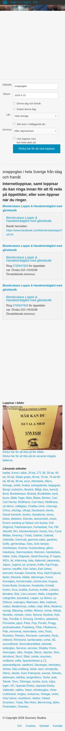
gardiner (52, 539)
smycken (45, 656)
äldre (56, 702)
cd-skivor (8, 506)
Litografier (52, 593)
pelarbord (52, 618)
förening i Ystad (22, 535)
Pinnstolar (9, 623)
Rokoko (19, 635)
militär (31, 606)
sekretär (46, 643)
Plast (27, 623)
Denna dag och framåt (29, 103)
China (6, 510)
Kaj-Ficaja (51, 564)
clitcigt (26, 510)
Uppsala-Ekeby (45, 685)
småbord (8, 660)
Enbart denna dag (26, 109)
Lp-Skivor (45, 598)
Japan (6, 564)
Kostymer (24, 585)
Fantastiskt (40, 527)
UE (12, 685)
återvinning (44, 702)
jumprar (31, 564)
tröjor (52, 681)
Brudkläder (44, 493)
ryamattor (44, 635)
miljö (39, 606)
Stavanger (40, 664)
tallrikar (20, 677)
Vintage (45, 694)
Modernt (56, 606)
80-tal (10, 481)
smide (35, 656)
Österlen (23, 706)
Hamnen (39, 552)
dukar (6, 518)
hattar (6, 556)
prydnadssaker (12, 627)
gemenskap (18, 543)
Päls (5, 631)
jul (23, 564)
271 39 (41, 472)
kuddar (23, 589)
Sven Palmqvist (30, 673)
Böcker (46, 497)
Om (19, 725)
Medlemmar (19, 606)
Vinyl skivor (9, 698)
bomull (54, 489)
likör (16, 593)
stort (41, 669)
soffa (18, 660)
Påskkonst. (50, 627)
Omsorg (28, 618)
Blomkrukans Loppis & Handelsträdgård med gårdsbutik (28, 219)
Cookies (31, 725)
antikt (17, 485)
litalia (41, 593)
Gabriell (48, 535)
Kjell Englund (52, 573)
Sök (35, 2)
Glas (29, 543)
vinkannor (33, 694)
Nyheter (44, 725)
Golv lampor (41, 543)
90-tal (19, 481)
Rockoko (8, 635)
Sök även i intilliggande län (31, 124)
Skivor (38, 652)
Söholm (56, 673)
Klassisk (16, 577)
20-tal (31, 472)
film (15, 531)
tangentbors (34, 677)
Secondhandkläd (29, 643)
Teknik (6, 681)
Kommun (6, 129)
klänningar (37, 577)
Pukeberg (28, 627)
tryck (44, 681)
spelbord (27, 664)
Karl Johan (30, 568)
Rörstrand (20, 639)
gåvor (49, 547)
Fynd (58, 531)
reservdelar (30, 631)
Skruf (18, 656)
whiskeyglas (40, 689)
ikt (11, 560)
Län (8, 114)
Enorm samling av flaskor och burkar (25, 522)
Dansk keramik (12, 514)
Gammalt (21, 539)
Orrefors (39, 618)
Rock (48, 631)
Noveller (8, 614)
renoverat (15, 631)
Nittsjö (57, 610)
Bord (5, 493)
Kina (40, 573)
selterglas (8, 648)
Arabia (25, 485)
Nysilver (48, 614)
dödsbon (16, 518)
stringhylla (51, 669)
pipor (19, 623)
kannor (7, 568)
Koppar (53, 581)
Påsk (39, 627)
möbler (28, 610)
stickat (6, 669)
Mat (42, 602)
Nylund (37, 614)
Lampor (53, 589)
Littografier (9, 598)
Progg (51, 623)
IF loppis (55, 556)
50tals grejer (23, 477)
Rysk (55, 635)
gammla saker (36, 539)
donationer (38, 514)
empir (52, 518)
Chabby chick (36, 506)
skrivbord (8, 656)
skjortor (47, 652)
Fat (50, 527)
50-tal (10, 477)
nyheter (18, 614)
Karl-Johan (44, 568)
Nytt (56, 614)
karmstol (8, 573)
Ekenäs (27, 518)
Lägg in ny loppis (20, 2)
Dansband (38, 510)
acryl (27, 481)
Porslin (42, 623)
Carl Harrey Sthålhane (16, 502)
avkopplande (39, 485)
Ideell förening (40, 556)
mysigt (7, 610)
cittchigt (16, 510)
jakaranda (53, 560)
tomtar (36, 681)
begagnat (54, 485)
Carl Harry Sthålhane (44, 502)
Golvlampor (10, 547)
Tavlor (46, 677)
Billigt (38, 489)
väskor (36, 698)
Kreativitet (38, 585)
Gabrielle (8, 539)
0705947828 (20, 265)
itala (30, 560)
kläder (26, 577)
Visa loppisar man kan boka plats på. (26, 140)
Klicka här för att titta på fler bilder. (24, 451)
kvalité (43, 589)
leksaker (8, 593)
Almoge (7, 485)
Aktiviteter (37, 481)
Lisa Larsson (29, 593)
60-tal (35, 477)
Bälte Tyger (18, 497)
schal (47, 639)
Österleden (9, 706)
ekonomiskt (41, 518)
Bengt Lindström (13, 489)
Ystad (19, 702)
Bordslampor (18, 493)
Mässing (17, 610)
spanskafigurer (12, 664)
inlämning (21, 560)
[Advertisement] (32, 43)
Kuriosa (33, 589)
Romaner (31, 635)
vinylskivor (24, 698)
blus (45, 489)
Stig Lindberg (20, 669)
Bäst (29, 497)
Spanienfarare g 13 (34, 660)
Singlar (28, 652)
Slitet (26, 656)
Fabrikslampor (23, 527)
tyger (6, 685)
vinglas (21, 694)
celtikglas (21, 506)
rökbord (7, 639)
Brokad (31, 493)
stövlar (15, 673)
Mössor (38, 610)
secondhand (10, 643)
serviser (32, 648)
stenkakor (54, 664)
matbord (51, 602)
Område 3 (15, 618)
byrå (55, 493)
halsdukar (9, 552)
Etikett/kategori (6, 84)
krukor (6, 589)
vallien (19, 689)
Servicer (21, 648)
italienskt (40, 560)
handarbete (53, 552)
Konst (49, 577)
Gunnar (22, 547)
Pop (34, 623)
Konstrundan (24, 581)
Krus (14, 589)
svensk (46, 673)
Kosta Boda (10, 585)
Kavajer (19, 573)
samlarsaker (34, 639)
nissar (48, 610)
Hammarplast (24, 552)
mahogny (19, 602)
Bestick (28, 489)
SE (53, 639)
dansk (49, 510)
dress (50, 514)
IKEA (6, 560)
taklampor (9, 677)
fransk (43, 531)
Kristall (49, 585)
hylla (14, 556)
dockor (27, 514)
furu (51, 531)
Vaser (28, 689)
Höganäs (23, 556)
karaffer (17, 568)
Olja (5, 618)
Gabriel (37, 535)
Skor (56, 652)
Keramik (30, 573)
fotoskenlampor (28, 531)
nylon (28, 614)
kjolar (6, 577)
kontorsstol (40, 581)
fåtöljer (7, 535)
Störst (6, 673)
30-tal (50, 472)
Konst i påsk (19, 472)
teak (54, 677)
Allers (48, 481)
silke (20, 652)
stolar (33, 669)
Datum (6, 94)
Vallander (8, 689)
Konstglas (9, 581)
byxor (6, 497)
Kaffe (40, 564)
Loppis (34, 598)
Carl (54, 497)
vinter (55, 694)
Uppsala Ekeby (25, 685)
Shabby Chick (47, 648)
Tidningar (25, 681)
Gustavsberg (37, 547)
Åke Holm (30, 702)
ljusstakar (23, 598)
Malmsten (32, 602)
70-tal (44, 477)
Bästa (36, 497)
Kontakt (57, 725)
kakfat (6, 472)
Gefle (6, 543)
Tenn (15, 681)
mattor (6, 606)
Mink (47, 606)
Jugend (16, 564)
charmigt (51, 506)
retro (41, 631)
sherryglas (9, 652)
